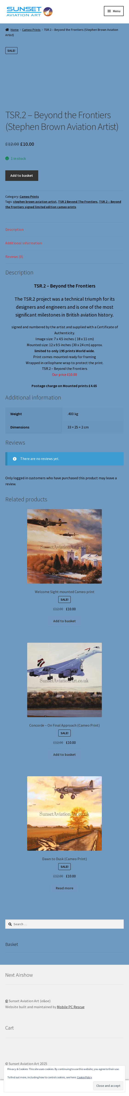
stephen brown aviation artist (34, 202)
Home (15, 30)
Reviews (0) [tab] (14, 256)
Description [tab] (14, 229)
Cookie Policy (84, 1077)
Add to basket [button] (64, 621)
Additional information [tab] (23, 243)
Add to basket (21, 175)
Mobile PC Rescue (71, 1007)
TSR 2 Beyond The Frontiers (77, 202)
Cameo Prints (31, 30)
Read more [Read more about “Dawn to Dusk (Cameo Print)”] (64, 888)
